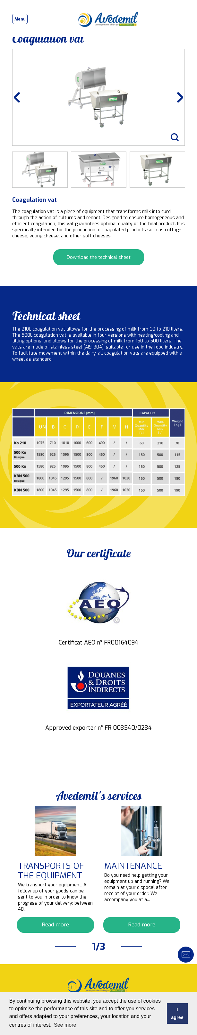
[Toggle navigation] (20, 19)
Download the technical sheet (99, 257)
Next (175, 97)
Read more (55, 924)
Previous (21, 97)
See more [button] (65, 1025)
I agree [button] (177, 1013)
